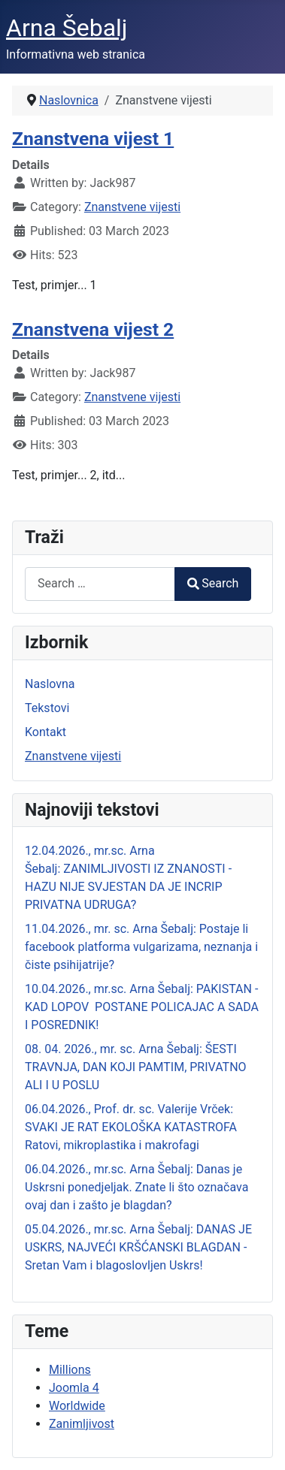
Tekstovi (47, 708)
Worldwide (77, 1406)
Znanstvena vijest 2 (93, 329)
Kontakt (45, 732)
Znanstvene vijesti (132, 207)
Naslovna (50, 684)
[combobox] (100, 584)
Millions (70, 1370)
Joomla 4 (74, 1388)
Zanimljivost (81, 1424)
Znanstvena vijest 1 (93, 138)
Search (212, 583)
